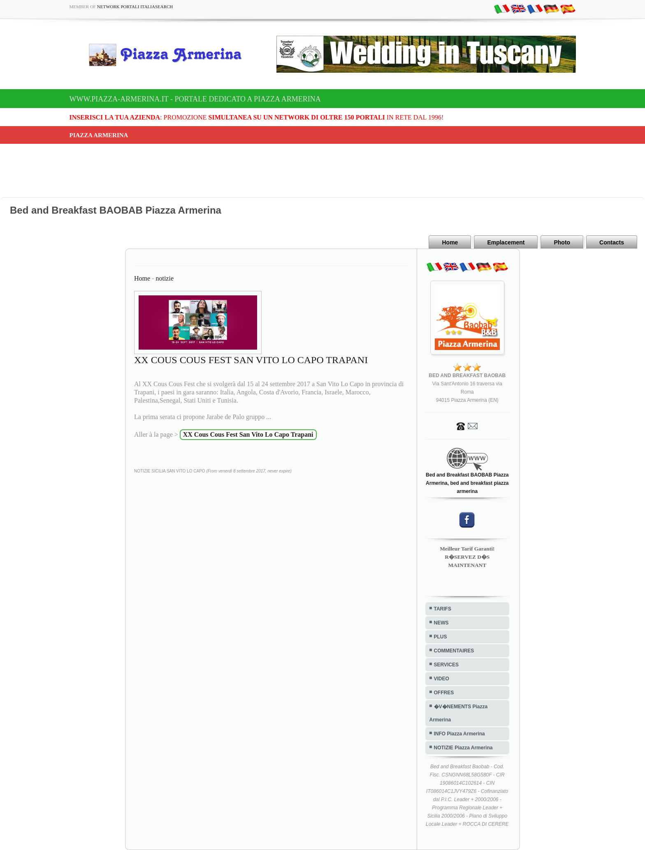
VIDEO (441, 679)
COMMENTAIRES (454, 651)
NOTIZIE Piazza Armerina (463, 748)
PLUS (440, 637)
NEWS (441, 623)
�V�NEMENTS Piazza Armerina (458, 713)
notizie (164, 278)
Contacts (611, 242)
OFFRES (444, 693)
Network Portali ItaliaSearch (135, 6)
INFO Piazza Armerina (459, 734)
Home (450, 242)
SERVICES (446, 665)
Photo (562, 242)
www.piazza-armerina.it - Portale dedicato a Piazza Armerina (195, 99)
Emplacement (505, 242)
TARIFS (442, 609)
